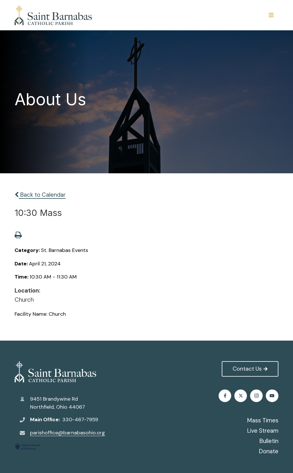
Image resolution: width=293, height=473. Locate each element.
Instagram (256, 395)
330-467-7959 (80, 419)
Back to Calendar (40, 194)
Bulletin (268, 441)
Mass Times (262, 420)
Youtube (272, 395)
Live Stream (262, 430)
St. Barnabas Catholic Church (55, 371)
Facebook (225, 395)
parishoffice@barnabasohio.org (67, 432)
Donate (268, 451)
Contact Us (250, 368)
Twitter (241, 395)
